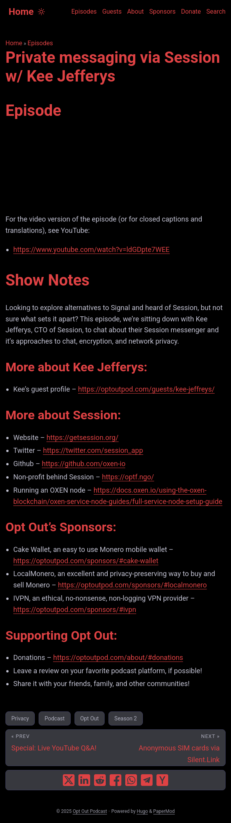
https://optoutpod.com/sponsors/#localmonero (132, 585)
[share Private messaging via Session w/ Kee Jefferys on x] (69, 780)
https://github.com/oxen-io (83, 463)
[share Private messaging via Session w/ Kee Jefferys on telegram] (147, 780)
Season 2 (125, 718)
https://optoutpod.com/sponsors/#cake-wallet (85, 561)
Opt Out (89, 718)
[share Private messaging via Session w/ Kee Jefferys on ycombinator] (162, 780)
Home (21, 11)
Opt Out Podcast (90, 811)
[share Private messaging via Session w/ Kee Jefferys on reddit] (100, 780)
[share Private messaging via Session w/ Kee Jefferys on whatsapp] (131, 780)
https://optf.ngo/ (128, 477)
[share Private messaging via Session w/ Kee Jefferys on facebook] (115, 780)
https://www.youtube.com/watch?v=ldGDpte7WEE (91, 249)
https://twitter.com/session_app (93, 450)
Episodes (40, 43)
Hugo (142, 811)
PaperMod (164, 811)
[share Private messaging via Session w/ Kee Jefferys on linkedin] (84, 780)
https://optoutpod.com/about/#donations (118, 657)
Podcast (54, 718)
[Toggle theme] (41, 11)
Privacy (20, 718)
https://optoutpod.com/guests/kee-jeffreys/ (146, 389)
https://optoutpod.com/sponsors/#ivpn (74, 609)
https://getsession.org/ (82, 437)
